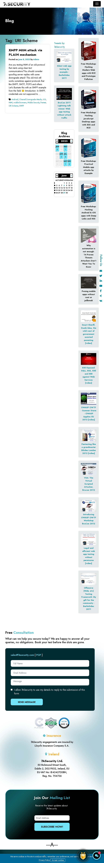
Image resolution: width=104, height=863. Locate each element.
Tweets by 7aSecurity (59, 45)
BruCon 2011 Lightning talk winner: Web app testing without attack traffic (64, 110)
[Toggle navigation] (97, 4)
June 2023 (64, 176)
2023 (64, 141)
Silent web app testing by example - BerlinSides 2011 (64, 72)
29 (64, 193)
